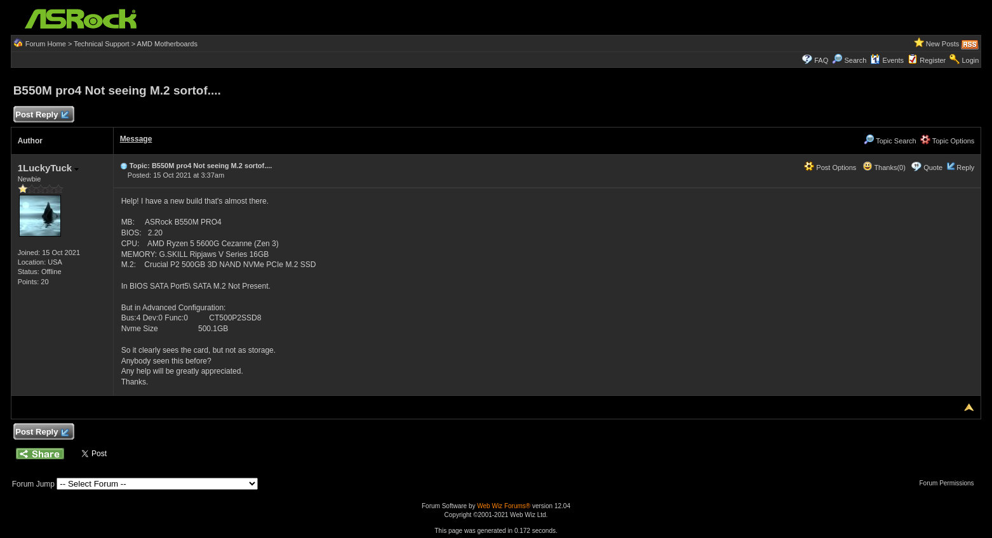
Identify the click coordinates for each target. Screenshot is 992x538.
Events (887, 60)
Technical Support (101, 44)
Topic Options (947, 141)
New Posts (943, 44)
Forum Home (45, 44)
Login (970, 60)
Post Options (830, 167)
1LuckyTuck (48, 167)
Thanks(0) (884, 167)
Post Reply (41, 115)
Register (933, 60)
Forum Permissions (949, 483)
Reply (965, 167)
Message (136, 138)
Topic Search (890, 141)
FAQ (821, 60)
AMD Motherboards (167, 44)
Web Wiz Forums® (503, 505)
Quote (932, 167)
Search (855, 60)
